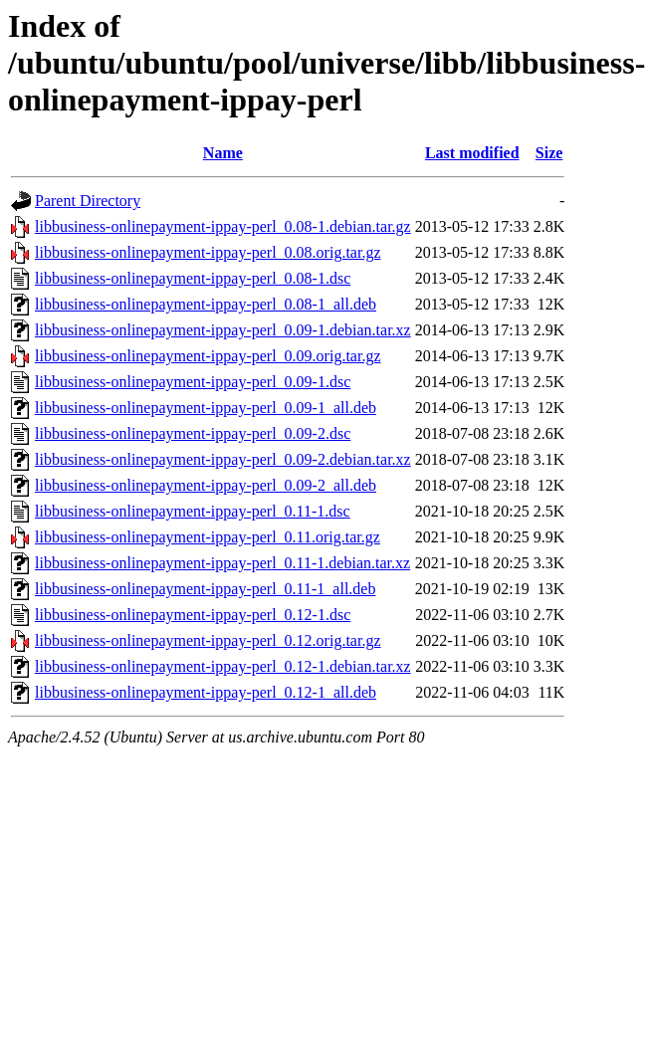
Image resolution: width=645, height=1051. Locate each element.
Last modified (472, 152)
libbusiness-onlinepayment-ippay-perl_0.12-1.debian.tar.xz (223, 666)
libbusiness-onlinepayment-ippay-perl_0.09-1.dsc (192, 381)
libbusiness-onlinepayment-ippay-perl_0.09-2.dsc (192, 433)
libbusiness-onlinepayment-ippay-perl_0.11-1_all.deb (205, 588)
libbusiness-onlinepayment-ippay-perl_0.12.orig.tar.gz (207, 640)
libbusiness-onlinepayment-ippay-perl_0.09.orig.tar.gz (207, 355)
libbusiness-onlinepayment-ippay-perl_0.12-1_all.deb (205, 692)
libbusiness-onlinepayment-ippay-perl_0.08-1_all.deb (205, 304)
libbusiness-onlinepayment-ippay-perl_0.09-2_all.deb (205, 485)
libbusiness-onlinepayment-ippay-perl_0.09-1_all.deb (205, 407)
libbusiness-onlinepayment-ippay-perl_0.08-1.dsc (192, 278)
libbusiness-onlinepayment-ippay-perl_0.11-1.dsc (192, 511)
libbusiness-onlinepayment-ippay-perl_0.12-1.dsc (192, 614)
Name (223, 152)
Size (549, 152)
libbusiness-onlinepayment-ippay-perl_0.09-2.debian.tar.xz (223, 459)
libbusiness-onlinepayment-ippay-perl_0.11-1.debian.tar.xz (222, 562)
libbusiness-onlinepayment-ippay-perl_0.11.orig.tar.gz (207, 536)
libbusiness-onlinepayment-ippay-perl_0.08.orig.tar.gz (207, 252)
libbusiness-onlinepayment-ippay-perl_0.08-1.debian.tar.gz (223, 226)
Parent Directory (87, 200)
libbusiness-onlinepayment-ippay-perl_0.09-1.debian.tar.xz (223, 329)
